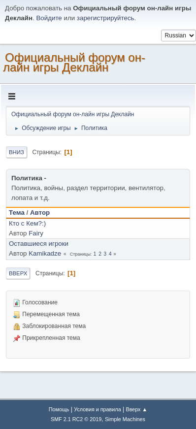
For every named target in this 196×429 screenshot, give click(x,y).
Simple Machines (125, 419)
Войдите (49, 18)
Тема (17, 212)
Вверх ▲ (136, 409)
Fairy (36, 233)
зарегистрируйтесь (105, 18)
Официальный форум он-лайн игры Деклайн (74, 62)
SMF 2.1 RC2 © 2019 (76, 419)
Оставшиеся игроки (38, 243)
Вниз (16, 152)
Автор (40, 212)
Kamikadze (45, 253)
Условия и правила (97, 409)
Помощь (59, 409)
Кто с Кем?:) (27, 223)
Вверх (18, 273)
